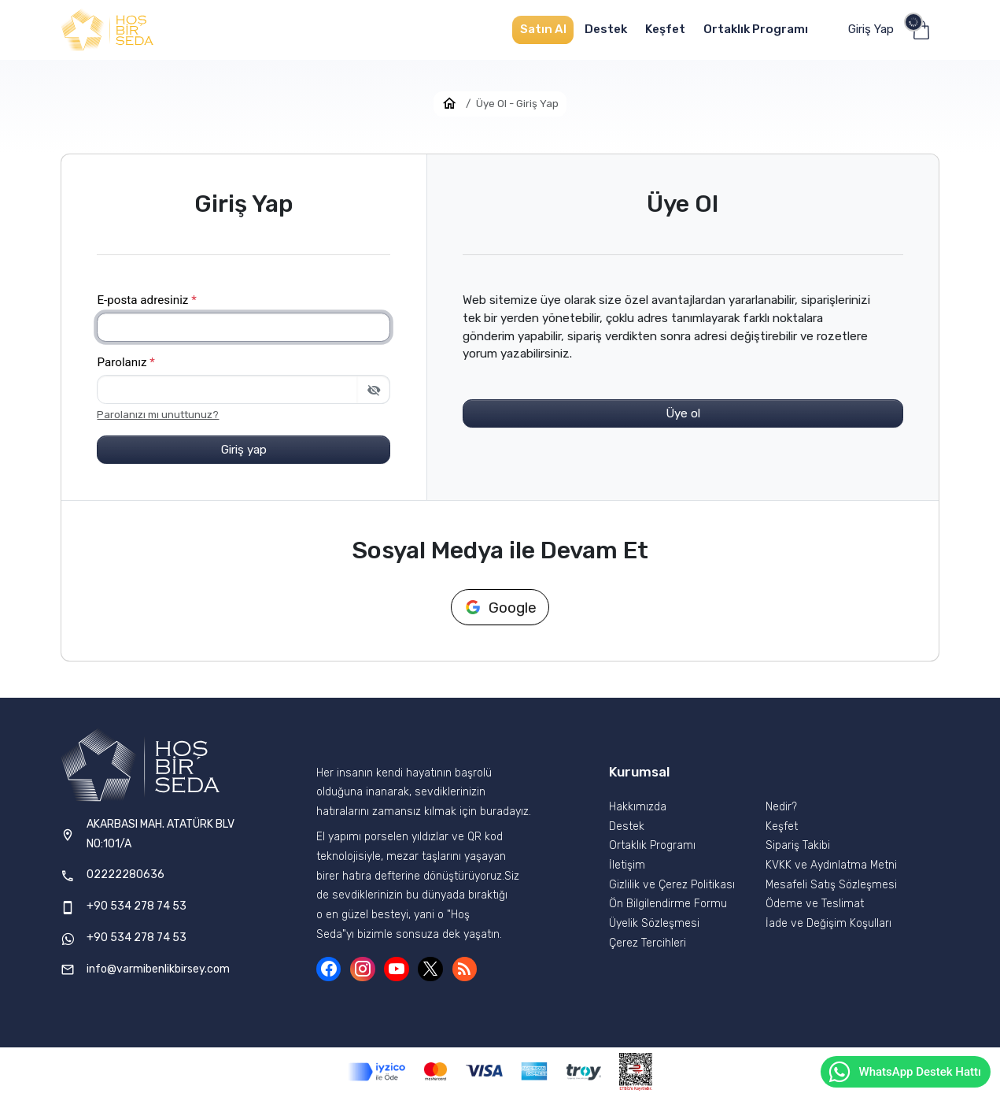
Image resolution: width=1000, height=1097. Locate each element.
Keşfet (665, 29)
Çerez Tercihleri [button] (647, 943)
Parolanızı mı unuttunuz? (158, 415)
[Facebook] (328, 969)
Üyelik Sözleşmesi (654, 923)
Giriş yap (244, 450)
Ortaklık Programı (755, 29)
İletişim (627, 865)
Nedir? (781, 806)
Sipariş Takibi (798, 845)
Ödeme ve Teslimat (815, 903)
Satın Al (543, 29)
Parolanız (125, 362)
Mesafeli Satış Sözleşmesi (831, 884)
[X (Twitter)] (430, 969)
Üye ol (683, 413)
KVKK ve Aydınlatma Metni (831, 865)
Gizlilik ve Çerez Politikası (672, 884)
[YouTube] (396, 969)
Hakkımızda (637, 806)
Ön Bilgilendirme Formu (668, 903)
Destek (606, 29)
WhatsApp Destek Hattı (904, 1071)
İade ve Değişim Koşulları (828, 923)
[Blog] (465, 969)
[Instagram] (362, 969)
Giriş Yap (871, 29)
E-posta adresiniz (146, 300)
